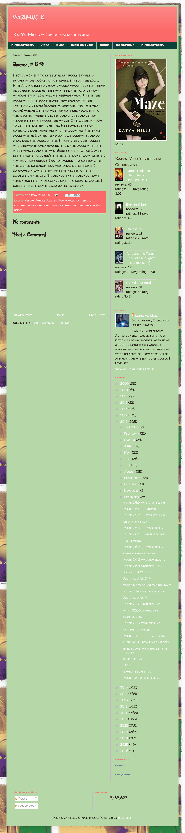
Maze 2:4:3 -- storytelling (144, 502)
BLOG (60, 45)
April (128, 446)
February (132, 433)
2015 (124, 421)
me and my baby (135, 521)
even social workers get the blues (145, 650)
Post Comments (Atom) (51, 322)
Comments (24, 806)
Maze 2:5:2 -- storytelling (144, 515)
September (133, 478)
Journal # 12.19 (135, 597)
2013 (124, 409)
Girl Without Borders (140, 283)
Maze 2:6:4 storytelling (141, 566)
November (132, 490)
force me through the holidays (147, 585)
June (128, 459)
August (130, 471)
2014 (124, 415)
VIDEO (45, 45)
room (97, 205)
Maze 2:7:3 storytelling (141, 623)
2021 (124, 719)
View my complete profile (134, 369)
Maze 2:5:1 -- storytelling (143, 509)
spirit (18, 210)
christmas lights (47, 205)
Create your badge (122, 775)
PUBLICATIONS (22, 45)
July (127, 465)
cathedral (83, 200)
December (132, 497)
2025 (124, 744)
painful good (133, 616)
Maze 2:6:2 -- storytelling (144, 547)
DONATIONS (125, 45)
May (128, 452)
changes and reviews (139, 553)
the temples (132, 540)
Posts (21, 798)
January (131, 427)
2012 (124, 402)
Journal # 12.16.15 (137, 572)
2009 (125, 383)
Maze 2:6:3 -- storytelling (144, 559)
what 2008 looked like (140, 610)
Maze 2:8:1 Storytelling (141, 677)
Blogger (124, 817)
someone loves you (137, 671)
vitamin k (28, 17)
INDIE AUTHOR (82, 45)
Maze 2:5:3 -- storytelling (144, 528)
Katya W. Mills (146, 315)
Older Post (96, 315)
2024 (124, 738)
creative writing (71, 205)
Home (104, 45)
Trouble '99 (134, 229)
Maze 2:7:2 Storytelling (141, 604)
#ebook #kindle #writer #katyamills (50, 200)
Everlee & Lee (136, 204)
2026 (124, 751)
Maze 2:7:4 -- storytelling (144, 635)
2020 (124, 712)
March (130, 439)
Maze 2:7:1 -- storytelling (143, 591)
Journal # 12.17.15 (137, 578)
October (131, 484)
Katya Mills (119, 766)
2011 (124, 396)
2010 (124, 390)
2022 (124, 725)
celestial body (24, 205)
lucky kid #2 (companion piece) (146, 642)
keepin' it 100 (133, 658)
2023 (124, 731)
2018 (124, 700)
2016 (127, 665)
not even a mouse (136, 629)
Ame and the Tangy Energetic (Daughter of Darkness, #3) (141, 258)
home (88, 205)
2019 (124, 706)
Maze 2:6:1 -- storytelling (144, 534)
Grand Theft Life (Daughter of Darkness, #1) (138, 175)
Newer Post (23, 315)
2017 (124, 693)
